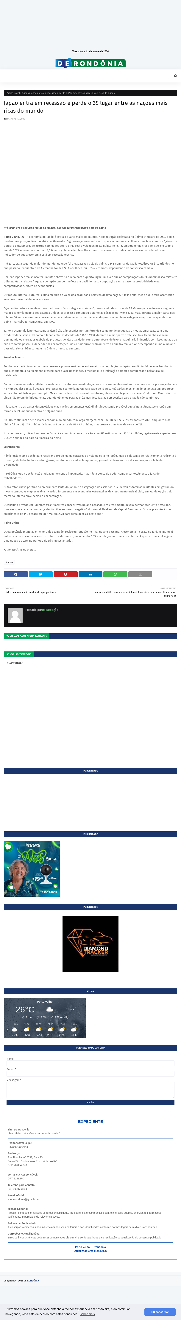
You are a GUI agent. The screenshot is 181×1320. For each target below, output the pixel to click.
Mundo (25, 93)
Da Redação (50, 610)
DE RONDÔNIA (31, 1280)
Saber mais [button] (87, 1314)
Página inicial (13, 93)
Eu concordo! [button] (160, 1312)
